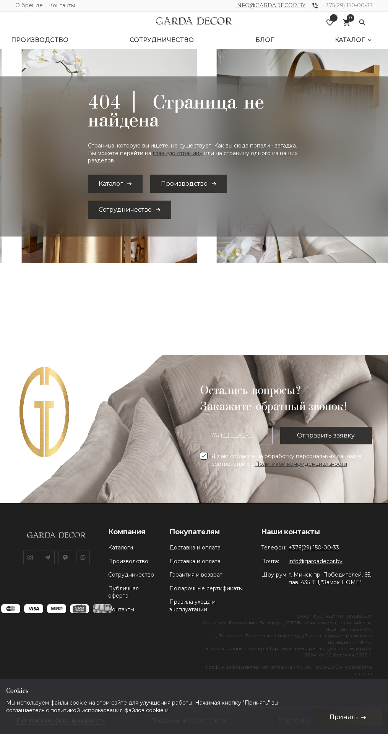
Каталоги (120, 547)
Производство (128, 561)
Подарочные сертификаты (206, 588)
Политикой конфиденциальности (301, 463)
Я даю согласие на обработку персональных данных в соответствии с (286, 460)
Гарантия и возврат (195, 574)
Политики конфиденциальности (214, 709)
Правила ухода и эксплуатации (192, 605)
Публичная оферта (123, 592)
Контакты (62, 5)
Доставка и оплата (195, 547)
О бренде (29, 5)
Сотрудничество (131, 574)
